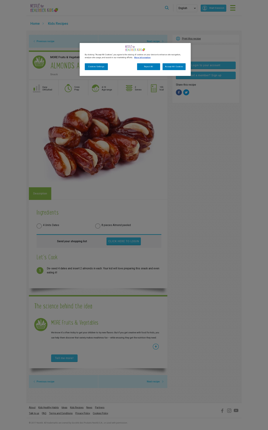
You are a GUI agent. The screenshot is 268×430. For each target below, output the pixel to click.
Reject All (148, 66)
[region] (135, 59)
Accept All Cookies (174, 66)
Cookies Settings (96, 66)
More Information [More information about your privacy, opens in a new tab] (142, 57)
